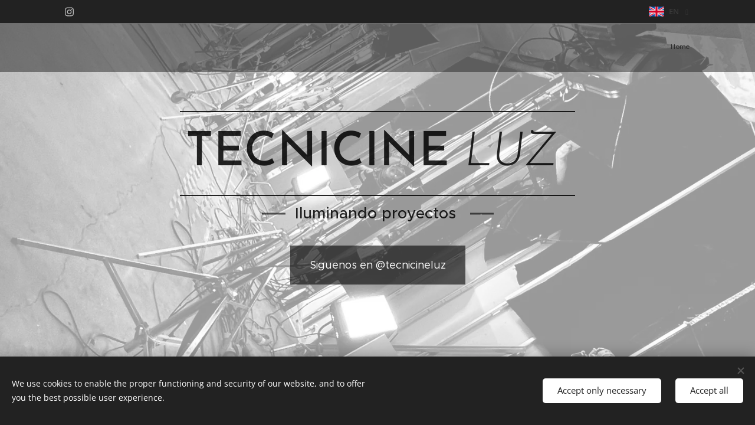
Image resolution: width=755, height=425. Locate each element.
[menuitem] (688, 48)
